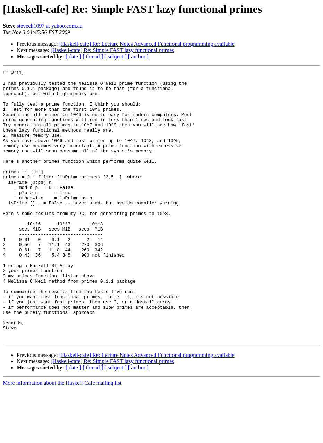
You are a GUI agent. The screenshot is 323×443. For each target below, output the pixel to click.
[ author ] (138, 56)
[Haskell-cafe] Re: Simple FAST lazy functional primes (112, 50)
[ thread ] (93, 56)
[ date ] (73, 56)
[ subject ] (115, 56)
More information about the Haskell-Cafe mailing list (62, 437)
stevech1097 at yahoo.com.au (49, 26)
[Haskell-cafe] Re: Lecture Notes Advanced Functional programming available (147, 44)
